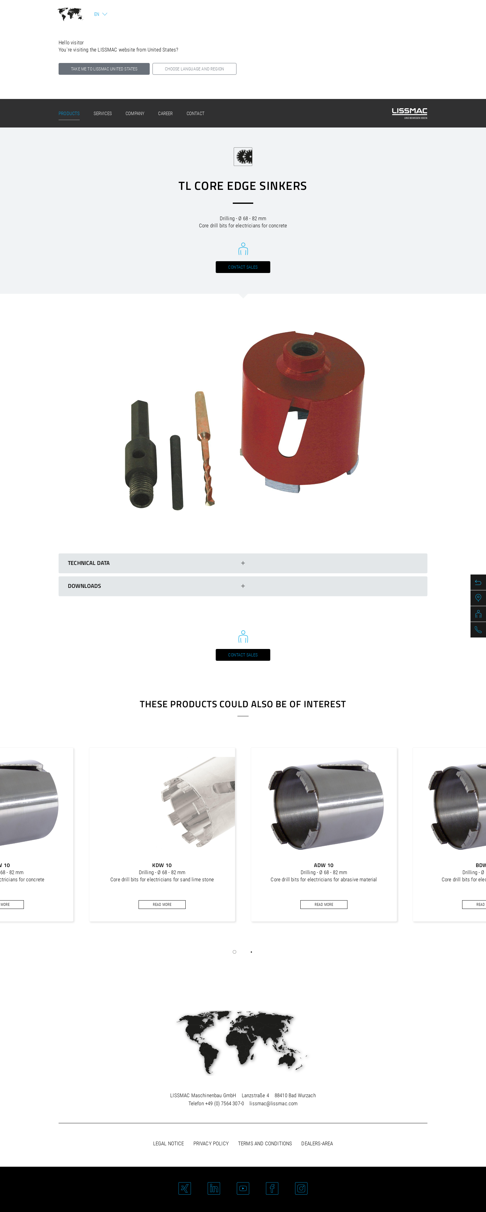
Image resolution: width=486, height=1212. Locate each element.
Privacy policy (211, 1143)
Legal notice (168, 1143)
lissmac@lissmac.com (274, 1103)
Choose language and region (194, 68)
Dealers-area (317, 1143)
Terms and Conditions (265, 1143)
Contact (196, 113)
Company (135, 113)
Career (165, 113)
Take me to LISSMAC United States (104, 68)
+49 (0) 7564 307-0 (224, 1103)
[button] (234, 952)
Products (69, 113)
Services (103, 113)
